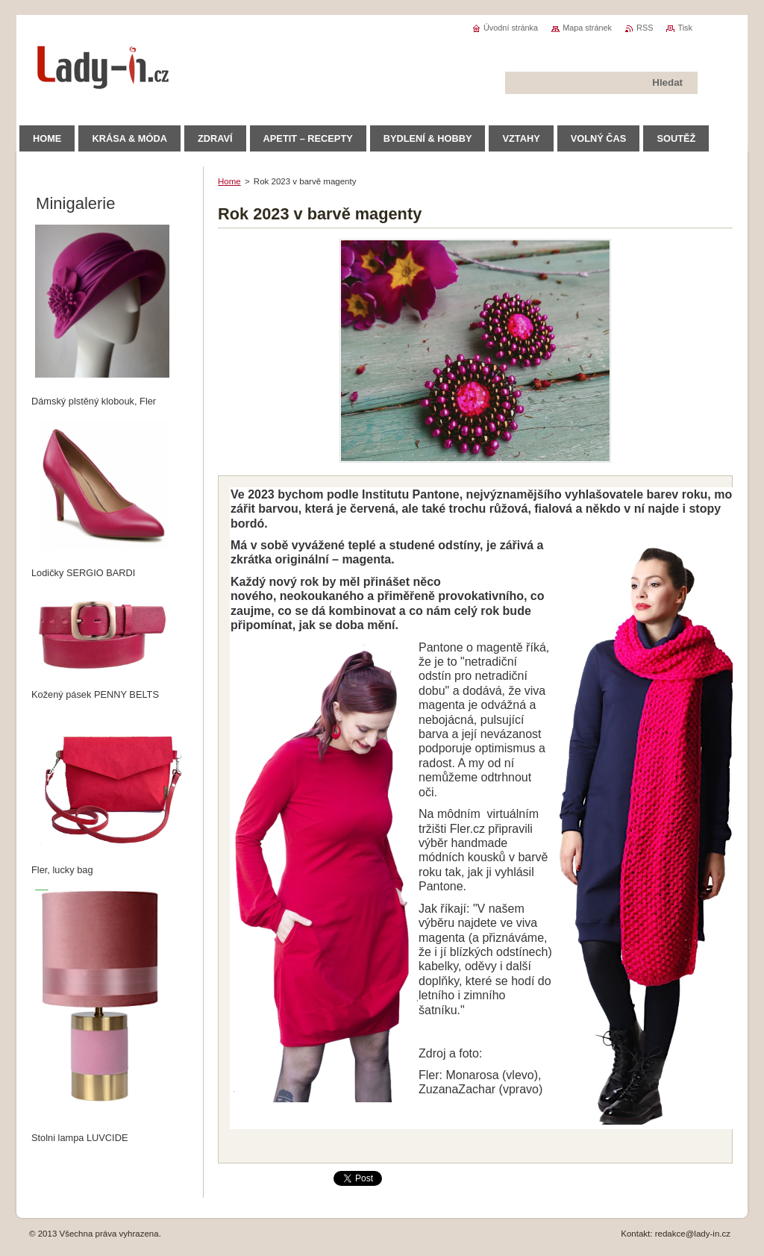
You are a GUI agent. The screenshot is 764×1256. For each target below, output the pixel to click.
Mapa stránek (587, 27)
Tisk (684, 27)
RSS (644, 27)
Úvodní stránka (510, 27)
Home (229, 181)
